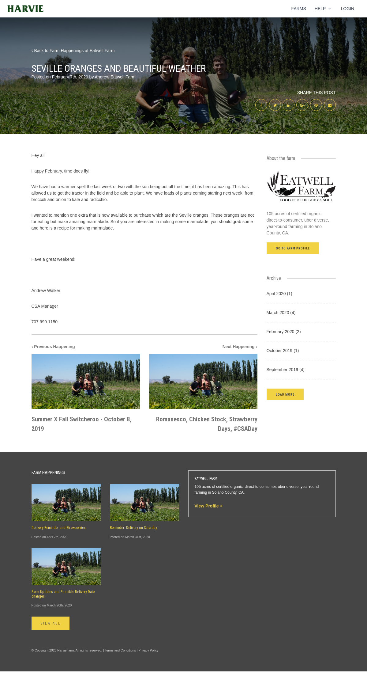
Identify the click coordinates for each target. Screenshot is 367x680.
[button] (285, 394)
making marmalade (95, 228)
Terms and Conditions (120, 659)
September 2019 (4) (286, 369)
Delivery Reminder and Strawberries (59, 536)
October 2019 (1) (283, 350)
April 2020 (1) (279, 293)
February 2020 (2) (284, 331)
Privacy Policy (148, 659)
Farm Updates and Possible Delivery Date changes (63, 602)
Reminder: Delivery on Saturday (133, 536)
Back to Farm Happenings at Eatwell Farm (73, 50)
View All (51, 632)
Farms (298, 8)
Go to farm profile (293, 249)
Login (347, 8)
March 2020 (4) (281, 312)
